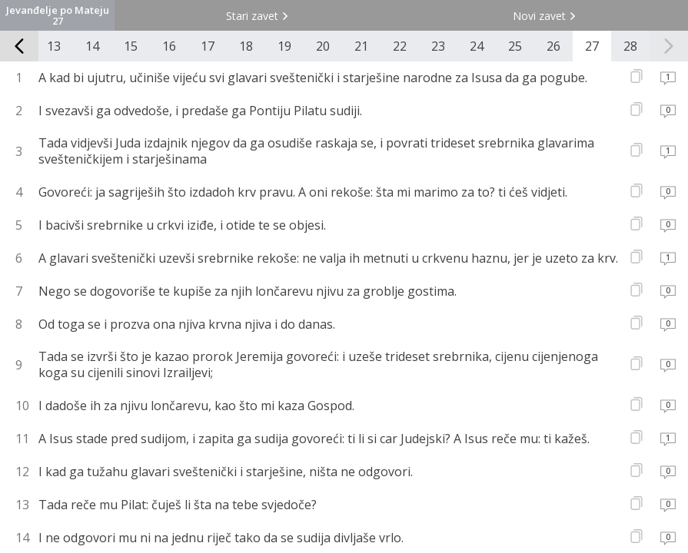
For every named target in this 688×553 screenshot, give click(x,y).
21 (361, 46)
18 (246, 46)
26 (553, 46)
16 (169, 46)
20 (323, 46)
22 (400, 46)
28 (630, 46)
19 (284, 46)
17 (207, 46)
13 (54, 46)
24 (477, 46)
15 (131, 46)
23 (438, 46)
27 (592, 46)
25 (515, 46)
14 (92, 46)
